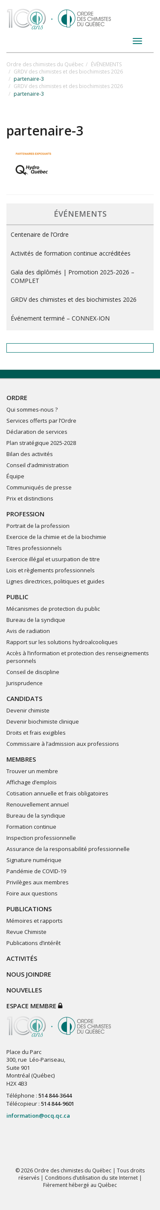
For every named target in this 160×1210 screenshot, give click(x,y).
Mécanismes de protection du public (53, 608)
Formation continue (31, 826)
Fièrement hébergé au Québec (80, 1185)
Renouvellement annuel (37, 804)
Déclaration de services (36, 432)
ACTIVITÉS (21, 958)
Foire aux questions (32, 893)
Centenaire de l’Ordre (40, 234)
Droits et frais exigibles (36, 732)
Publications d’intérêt (33, 943)
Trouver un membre (32, 771)
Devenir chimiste (27, 710)
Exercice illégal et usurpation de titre (53, 559)
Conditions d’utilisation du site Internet (91, 1177)
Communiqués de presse (39, 487)
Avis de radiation (28, 631)
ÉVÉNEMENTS (106, 64)
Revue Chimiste (26, 932)
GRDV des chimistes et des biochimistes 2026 (68, 71)
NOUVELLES (24, 990)
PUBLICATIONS (29, 908)
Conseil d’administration (37, 465)
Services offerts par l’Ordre (41, 420)
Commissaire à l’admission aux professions (62, 744)
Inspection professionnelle (41, 838)
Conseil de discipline (32, 672)
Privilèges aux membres (37, 882)
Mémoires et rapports (34, 920)
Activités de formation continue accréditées (71, 253)
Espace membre (34, 1005)
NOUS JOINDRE (28, 974)
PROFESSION (25, 513)
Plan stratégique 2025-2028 (41, 443)
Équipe (15, 476)
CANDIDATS (24, 698)
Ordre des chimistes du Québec (45, 64)
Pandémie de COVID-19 (36, 871)
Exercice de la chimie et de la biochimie (56, 537)
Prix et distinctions (29, 498)
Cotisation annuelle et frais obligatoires (57, 793)
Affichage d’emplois (31, 782)
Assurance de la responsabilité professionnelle (68, 849)
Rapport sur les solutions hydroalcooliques (62, 642)
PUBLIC (17, 596)
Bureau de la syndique (35, 620)
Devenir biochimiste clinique (42, 721)
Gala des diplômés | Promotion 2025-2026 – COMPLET (72, 276)
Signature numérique (33, 860)
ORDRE (16, 397)
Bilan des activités (29, 454)
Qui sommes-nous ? (32, 409)
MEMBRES (21, 759)
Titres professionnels (34, 548)
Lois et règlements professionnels (50, 570)
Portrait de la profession (38, 526)
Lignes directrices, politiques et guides (55, 581)
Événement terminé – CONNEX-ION (60, 318)
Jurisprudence (24, 683)
